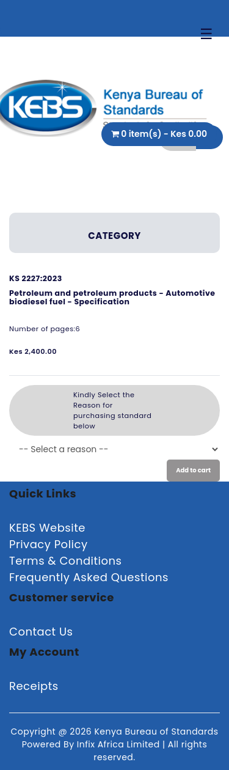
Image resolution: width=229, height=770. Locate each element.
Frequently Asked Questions (89, 577)
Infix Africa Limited (119, 744)
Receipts (34, 686)
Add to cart (193, 470)
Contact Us (41, 631)
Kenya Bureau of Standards (156, 731)
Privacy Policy (48, 544)
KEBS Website (47, 527)
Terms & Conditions (65, 560)
